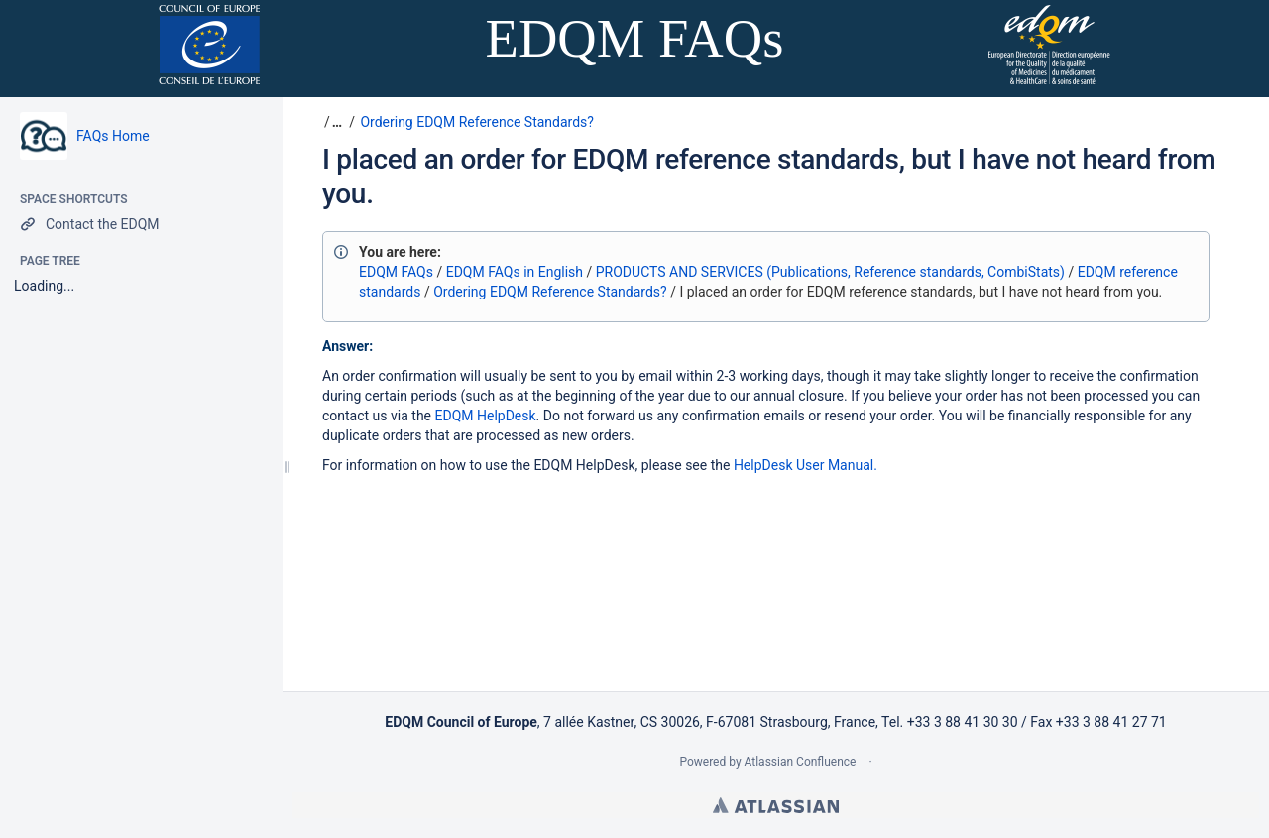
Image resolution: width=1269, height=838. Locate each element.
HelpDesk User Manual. (805, 465)
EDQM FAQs (396, 272)
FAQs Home (113, 136)
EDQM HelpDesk (485, 415)
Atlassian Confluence (801, 762)
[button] (334, 122)
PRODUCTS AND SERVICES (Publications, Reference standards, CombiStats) (830, 272)
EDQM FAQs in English (514, 272)
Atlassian (776, 805)
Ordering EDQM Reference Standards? (477, 122)
